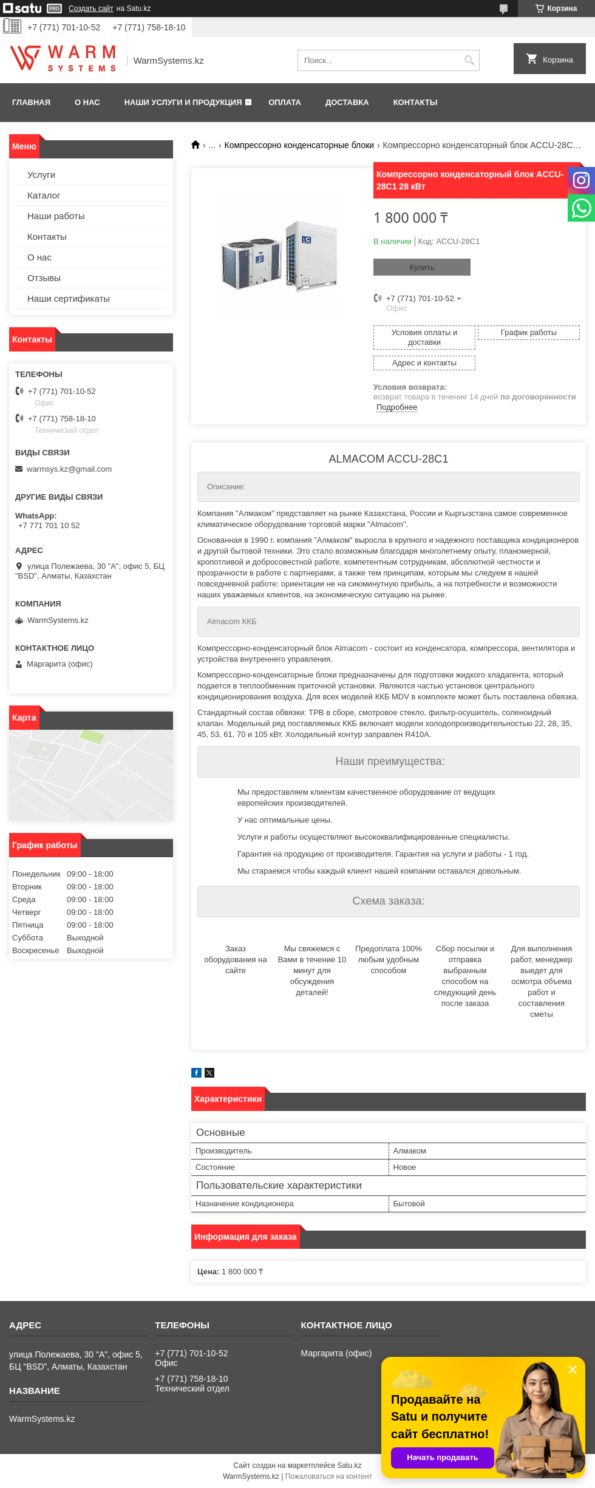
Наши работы (56, 216)
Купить (421, 267)
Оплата (284, 102)
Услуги (41, 174)
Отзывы (44, 278)
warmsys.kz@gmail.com (69, 469)
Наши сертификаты (68, 298)
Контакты (415, 102)
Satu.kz (349, 1465)
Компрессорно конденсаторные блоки (300, 145)
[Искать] (469, 60)
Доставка (347, 102)
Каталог (44, 195)
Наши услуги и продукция (183, 102)
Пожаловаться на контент (328, 1476)
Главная (31, 102)
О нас (87, 102)
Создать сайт (91, 8)
